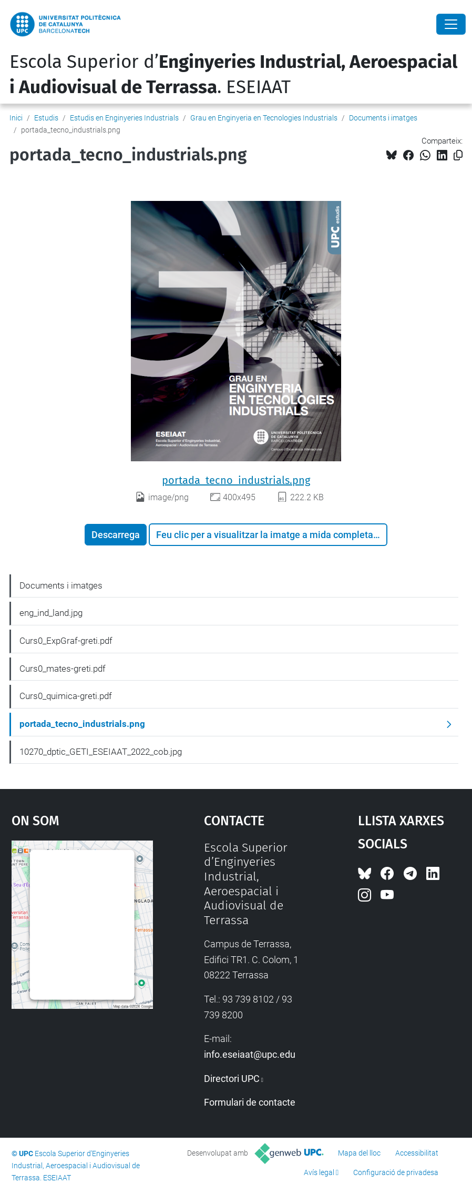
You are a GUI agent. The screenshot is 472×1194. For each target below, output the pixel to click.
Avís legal (319, 1172)
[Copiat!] (458, 155)
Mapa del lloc (359, 1153)
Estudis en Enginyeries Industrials (124, 118)
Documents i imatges (383, 118)
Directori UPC (232, 1078)
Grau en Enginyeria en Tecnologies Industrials (263, 118)
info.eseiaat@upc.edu (249, 1054)
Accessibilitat (416, 1153)
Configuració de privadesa (395, 1172)
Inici (16, 118)
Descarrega (115, 534)
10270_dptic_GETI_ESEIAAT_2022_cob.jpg (100, 751)
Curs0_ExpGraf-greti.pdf (65, 640)
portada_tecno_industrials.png (236, 480)
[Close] (451, 24)
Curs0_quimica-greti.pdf (65, 696)
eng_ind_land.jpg (51, 613)
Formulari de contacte (249, 1102)
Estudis (46, 118)
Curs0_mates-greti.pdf (62, 668)
